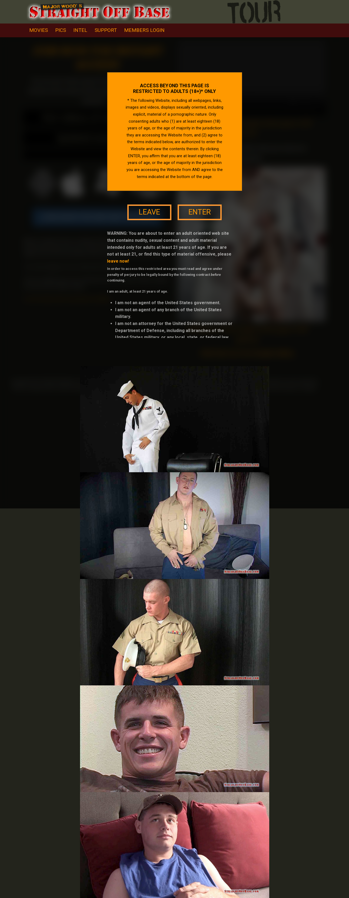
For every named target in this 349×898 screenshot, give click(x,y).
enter (199, 212)
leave (149, 212)
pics (60, 30)
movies (38, 30)
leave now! (118, 261)
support (106, 30)
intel (80, 30)
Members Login (144, 30)
